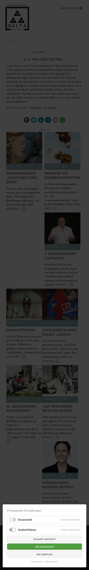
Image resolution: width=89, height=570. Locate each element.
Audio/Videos (27, 529)
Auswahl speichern (44, 538)
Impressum (37, 561)
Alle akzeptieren (44, 546)
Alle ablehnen (44, 554)
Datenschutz (51, 561)
